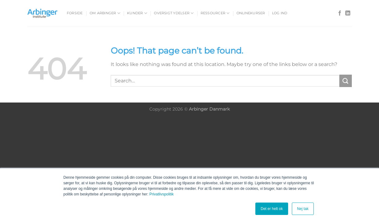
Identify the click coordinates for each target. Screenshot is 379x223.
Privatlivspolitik (161, 194)
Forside (75, 13)
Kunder (137, 13)
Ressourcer (215, 13)
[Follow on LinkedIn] (347, 13)
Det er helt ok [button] (272, 209)
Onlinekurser (250, 13)
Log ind (279, 13)
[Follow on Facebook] (339, 13)
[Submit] (345, 81)
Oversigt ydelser (174, 13)
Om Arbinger (105, 13)
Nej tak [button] (303, 209)
